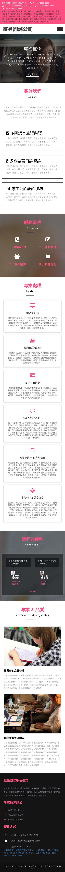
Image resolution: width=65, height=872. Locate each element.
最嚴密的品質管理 (14, 670)
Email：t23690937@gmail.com (25, 841)
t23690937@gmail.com (21, 6)
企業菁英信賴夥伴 (15, 820)
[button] (5, 58)
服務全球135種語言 (16, 810)
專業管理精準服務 (15, 815)
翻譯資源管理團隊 (14, 738)
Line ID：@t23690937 (14, 9)
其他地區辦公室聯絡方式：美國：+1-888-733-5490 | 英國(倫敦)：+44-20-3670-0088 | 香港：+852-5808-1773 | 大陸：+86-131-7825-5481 (31, 853)
